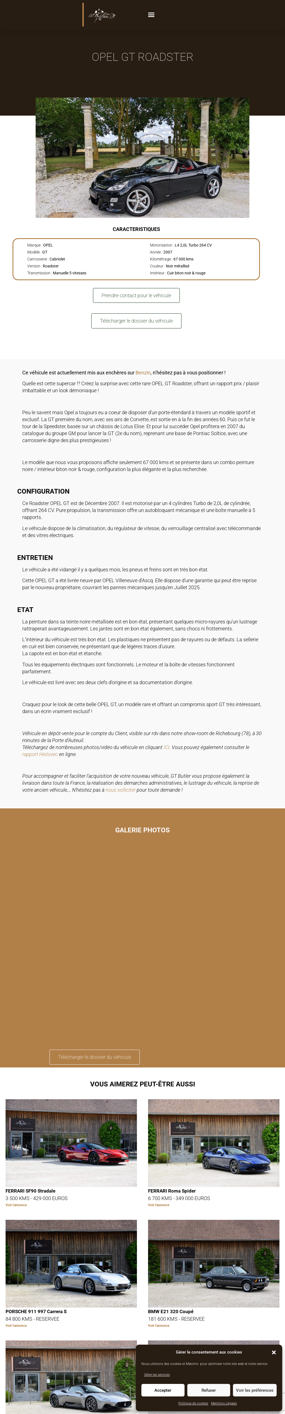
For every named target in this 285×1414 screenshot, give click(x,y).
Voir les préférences (255, 1390)
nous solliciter (120, 790)
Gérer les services (157, 1375)
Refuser (209, 1390)
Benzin (143, 373)
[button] (274, 1352)
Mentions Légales (224, 1403)
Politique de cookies (193, 1403)
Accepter (162, 1390)
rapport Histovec (40, 754)
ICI (166, 747)
